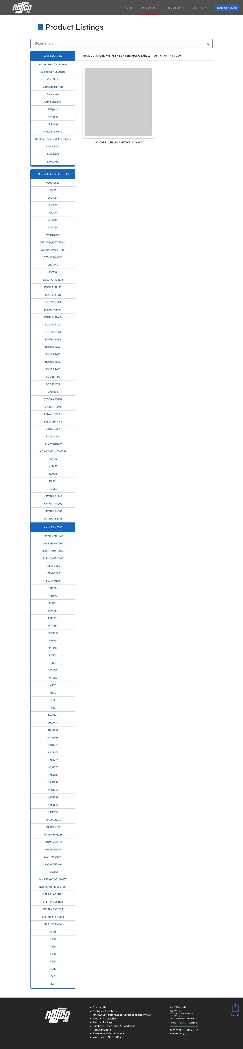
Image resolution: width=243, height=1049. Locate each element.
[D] (184, 1033)
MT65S (53, 677)
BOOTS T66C (53, 361)
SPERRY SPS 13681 (53, 916)
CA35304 (53, 391)
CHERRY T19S (53, 406)
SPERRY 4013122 (53, 894)
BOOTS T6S (53, 384)
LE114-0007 (53, 573)
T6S (53, 984)
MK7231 (52, 625)
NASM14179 (53, 819)
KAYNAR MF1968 (53, 536)
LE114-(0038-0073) (53, 550)
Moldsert (53, 124)
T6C (53, 976)
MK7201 (53, 618)
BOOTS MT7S (53, 332)
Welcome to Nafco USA (107, 1037)
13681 (53, 190)
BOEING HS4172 (53, 279)
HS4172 (52, 458)
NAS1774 (52, 759)
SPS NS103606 (53, 924)
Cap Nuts (52, 79)
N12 (53, 700)
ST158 (53, 931)
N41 (53, 707)
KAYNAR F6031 (53, 518)
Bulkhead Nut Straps (52, 71)
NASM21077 (53, 827)
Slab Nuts (53, 153)
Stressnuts (53, 161)
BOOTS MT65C (53, 309)
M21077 (52, 595)
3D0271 (53, 205)
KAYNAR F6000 (53, 503)
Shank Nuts (53, 146)
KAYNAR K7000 (52, 527)
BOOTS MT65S (53, 317)
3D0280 (52, 220)
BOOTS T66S (53, 369)
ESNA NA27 (53, 429)
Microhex (52, 116)
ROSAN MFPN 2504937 (53, 886)
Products (149, 7)
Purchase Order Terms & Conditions (114, 1026)
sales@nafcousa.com (185, 1018)
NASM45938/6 (53, 864)
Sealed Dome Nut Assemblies (53, 139)
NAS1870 (52, 804)
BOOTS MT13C (53, 287)
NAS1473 (53, 745)
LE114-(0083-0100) (52, 558)
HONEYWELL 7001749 (52, 451)
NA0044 (53, 722)
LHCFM (52, 588)
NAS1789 (52, 774)
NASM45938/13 (53, 834)
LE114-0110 (53, 580)
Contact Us (99, 1007)
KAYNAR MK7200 (52, 543)
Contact (198, 7)
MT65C (53, 670)
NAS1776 (53, 767)
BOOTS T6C (53, 376)
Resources (173, 7)
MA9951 (52, 610)
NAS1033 (53, 737)
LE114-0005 (53, 565)
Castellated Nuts (53, 86)
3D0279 (53, 212)
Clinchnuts (53, 94)
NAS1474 (52, 752)
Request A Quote (227, 7)
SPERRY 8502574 (53, 909)
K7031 (53, 488)
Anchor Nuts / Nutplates (52, 64)
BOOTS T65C (53, 346)
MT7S (53, 692)
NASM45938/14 (53, 842)
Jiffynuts (53, 109)
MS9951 (52, 640)
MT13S (53, 655)
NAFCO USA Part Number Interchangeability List (122, 1014)
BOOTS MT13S (53, 294)
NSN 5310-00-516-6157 (53, 879)
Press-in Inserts (53, 131)
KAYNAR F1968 (53, 496)
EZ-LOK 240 (53, 436)
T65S (53, 954)
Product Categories (104, 1018)
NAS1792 (53, 789)
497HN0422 (53, 235)
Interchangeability (52, 174)
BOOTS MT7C (53, 324)
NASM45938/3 (53, 849)
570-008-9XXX (53, 257)
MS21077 (53, 633)
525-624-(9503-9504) (52, 242)
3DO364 (52, 227)
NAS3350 (53, 812)
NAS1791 (53, 782)
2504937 (53, 197)
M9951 (53, 603)
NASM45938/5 (53, 857)
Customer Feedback (105, 1011)
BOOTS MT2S (53, 302)
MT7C (52, 685)
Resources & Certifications (108, 1033)
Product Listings (102, 1022)
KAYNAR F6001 (53, 511)
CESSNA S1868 (53, 399)
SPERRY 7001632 (53, 901)
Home (128, 7)
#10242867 (53, 182)
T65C (53, 946)
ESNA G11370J (53, 414)
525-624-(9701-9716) (53, 249)
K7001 (53, 481)
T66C (53, 961)
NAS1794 (52, 797)
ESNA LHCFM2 (53, 421)
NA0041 (53, 715)
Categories (53, 56)
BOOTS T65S (53, 354)
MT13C (53, 648)
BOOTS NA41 (53, 339)
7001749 (53, 264)
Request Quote (102, 1029)
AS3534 (53, 272)
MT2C (52, 662)
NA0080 (53, 730)
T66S (53, 968)
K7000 (53, 473)
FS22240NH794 (53, 444)
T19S (53, 939)
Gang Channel (52, 101)
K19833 (53, 466)
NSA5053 (52, 871)
